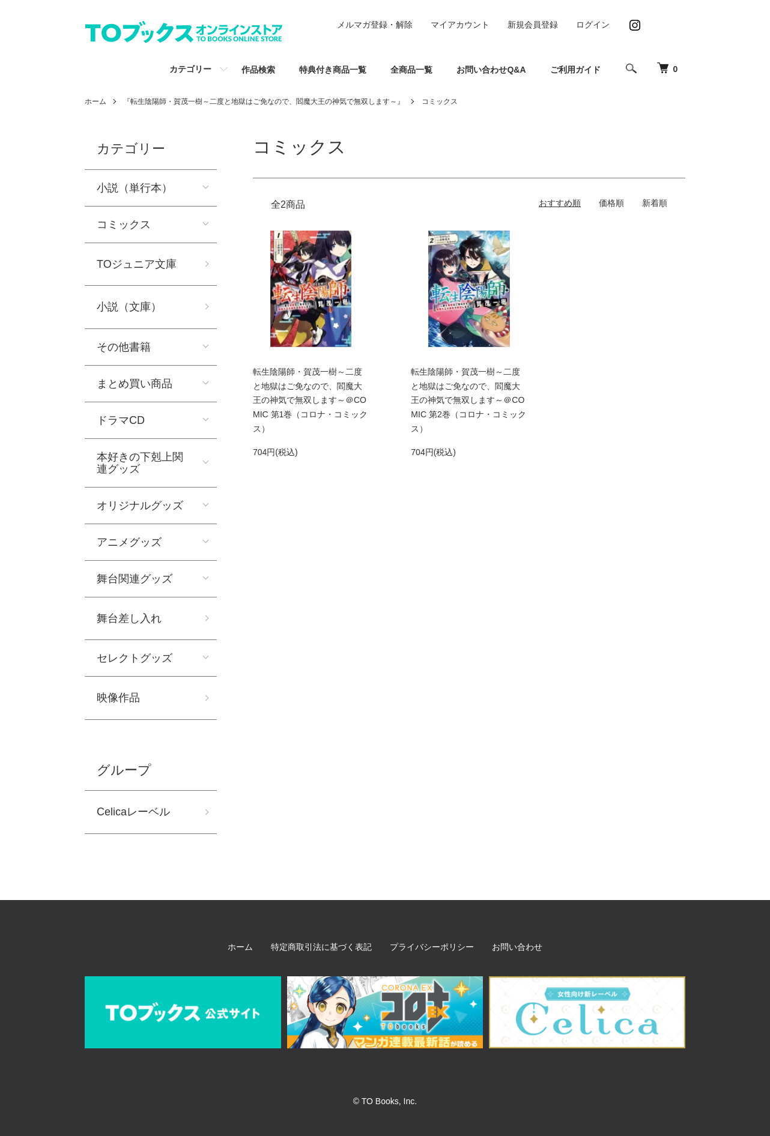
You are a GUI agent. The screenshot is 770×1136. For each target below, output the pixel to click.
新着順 (654, 203)
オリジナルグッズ (140, 506)
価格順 (611, 203)
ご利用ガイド (575, 69)
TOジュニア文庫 (137, 264)
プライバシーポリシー (432, 947)
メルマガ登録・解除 (375, 24)
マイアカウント (460, 24)
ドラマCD (121, 420)
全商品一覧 (411, 69)
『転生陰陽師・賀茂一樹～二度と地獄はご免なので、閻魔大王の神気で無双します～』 (263, 101)
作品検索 (258, 69)
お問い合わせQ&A (491, 69)
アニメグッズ (129, 542)
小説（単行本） (134, 188)
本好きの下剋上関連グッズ (140, 463)
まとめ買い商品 (134, 384)
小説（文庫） (129, 307)
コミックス (440, 101)
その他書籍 (124, 347)
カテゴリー (190, 69)
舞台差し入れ (129, 618)
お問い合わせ (517, 947)
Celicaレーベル (133, 812)
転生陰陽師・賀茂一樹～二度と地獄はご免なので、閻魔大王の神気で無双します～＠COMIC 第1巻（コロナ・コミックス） (310, 400)
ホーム (95, 101)
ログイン (593, 24)
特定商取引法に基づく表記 (321, 947)
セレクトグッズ (134, 658)
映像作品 (118, 698)
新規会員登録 (533, 24)
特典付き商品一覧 (332, 69)
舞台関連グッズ (134, 579)
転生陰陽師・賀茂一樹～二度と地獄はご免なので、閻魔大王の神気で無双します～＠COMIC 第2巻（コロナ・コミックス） (468, 400)
